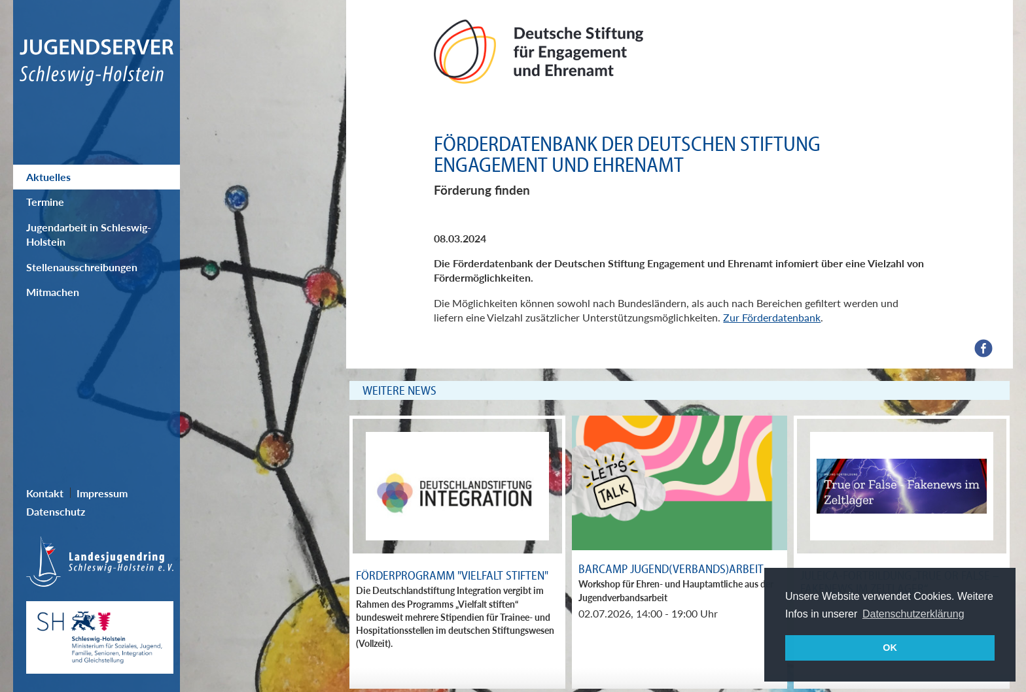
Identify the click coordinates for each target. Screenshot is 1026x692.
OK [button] (890, 647)
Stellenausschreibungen (81, 267)
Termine (45, 201)
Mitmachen (52, 292)
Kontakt (44, 493)
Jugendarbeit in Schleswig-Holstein (88, 234)
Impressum (102, 493)
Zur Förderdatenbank (772, 317)
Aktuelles (48, 177)
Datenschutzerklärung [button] (913, 613)
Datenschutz (55, 511)
